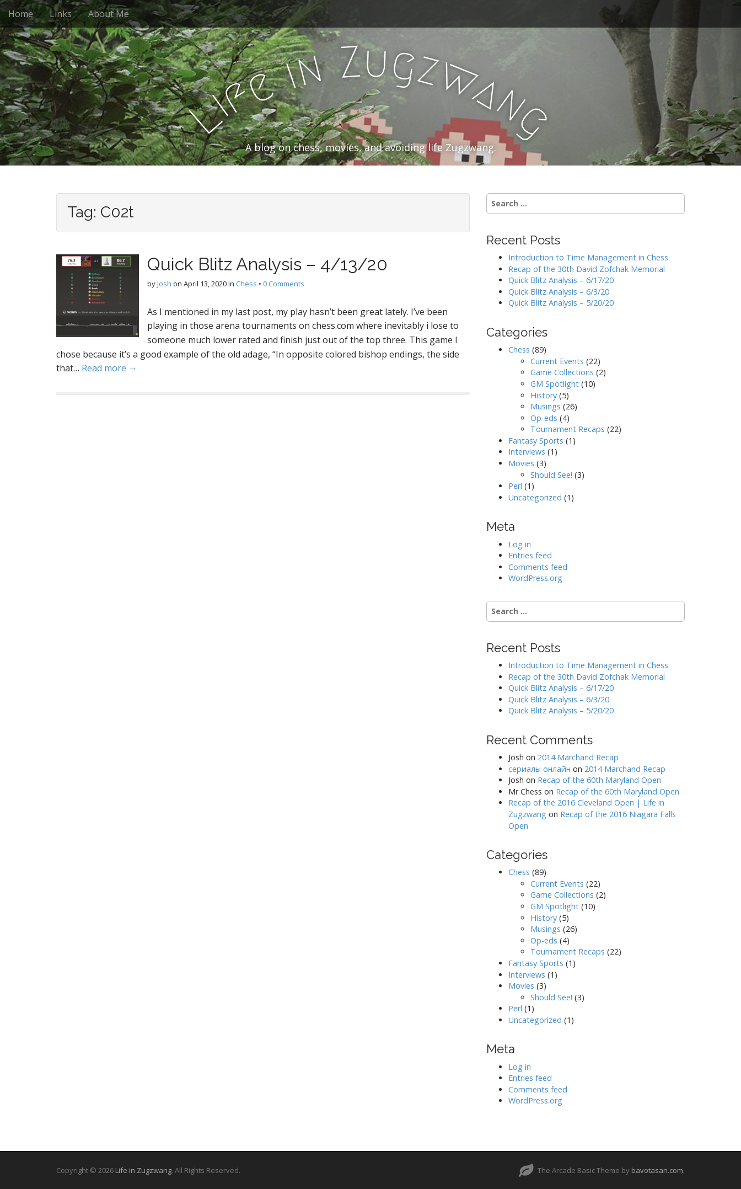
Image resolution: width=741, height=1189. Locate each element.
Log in (519, 544)
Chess (246, 284)
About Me (108, 14)
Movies (521, 463)
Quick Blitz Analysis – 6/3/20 (558, 291)
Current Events (557, 361)
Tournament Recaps (567, 429)
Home (20, 14)
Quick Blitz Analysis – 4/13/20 (267, 264)
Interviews (526, 451)
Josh (164, 284)
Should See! (551, 475)
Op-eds (543, 418)
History (543, 395)
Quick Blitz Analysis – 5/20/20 (561, 302)
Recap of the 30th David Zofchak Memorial (586, 269)
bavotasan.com (657, 1170)
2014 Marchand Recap (578, 757)
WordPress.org (535, 578)
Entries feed (530, 555)
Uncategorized (535, 497)
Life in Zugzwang (143, 1170)
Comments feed (537, 567)
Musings (545, 406)
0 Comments (283, 284)
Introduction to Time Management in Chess (588, 257)
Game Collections (562, 372)
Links (61, 14)
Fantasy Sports (535, 440)
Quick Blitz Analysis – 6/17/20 (561, 280)
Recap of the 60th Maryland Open (599, 780)
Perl (515, 486)
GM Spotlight (554, 383)
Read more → (109, 368)
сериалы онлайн (539, 769)
